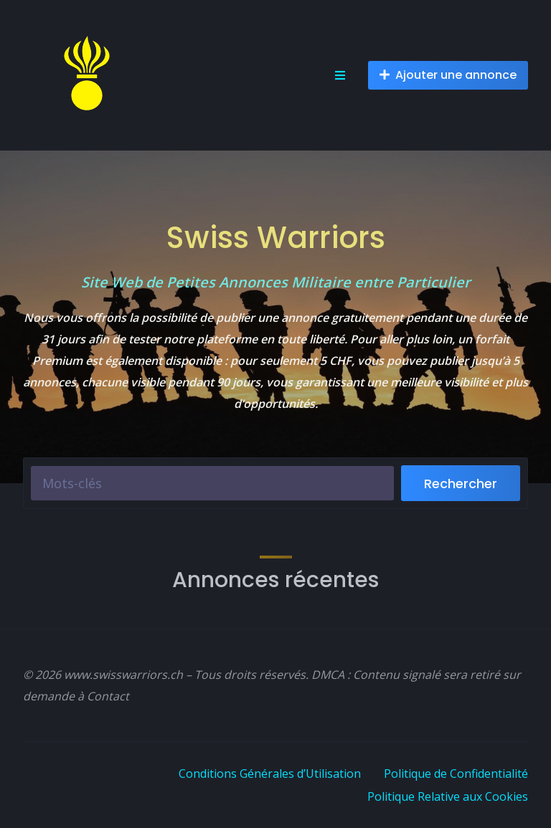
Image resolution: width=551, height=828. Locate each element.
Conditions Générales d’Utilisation (270, 773)
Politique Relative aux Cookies (447, 796)
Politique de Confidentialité (456, 773)
